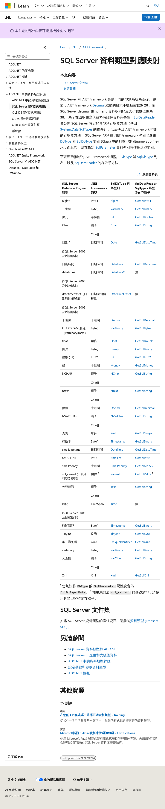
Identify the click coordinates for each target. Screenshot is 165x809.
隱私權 (73, 790)
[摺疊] (44, 47)
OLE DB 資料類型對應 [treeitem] (26, 112)
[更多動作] (156, 47)
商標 (136, 790)
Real (113, 433)
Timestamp (118, 441)
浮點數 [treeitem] (16, 131)
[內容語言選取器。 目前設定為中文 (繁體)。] (17, 779)
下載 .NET (150, 17)
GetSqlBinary (143, 209)
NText (114, 391)
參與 (61, 790)
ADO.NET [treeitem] (15, 64)
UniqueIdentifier (121, 542)
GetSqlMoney (144, 365)
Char (114, 225)
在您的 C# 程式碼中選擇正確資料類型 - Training (92, 715)
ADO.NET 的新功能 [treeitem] (21, 70)
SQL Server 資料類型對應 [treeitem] (29, 106)
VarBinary (117, 209)
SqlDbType (84, 141)
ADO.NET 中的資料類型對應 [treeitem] (30, 100)
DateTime (117, 264)
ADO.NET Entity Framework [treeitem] (27, 155)
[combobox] (27, 56)
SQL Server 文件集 (76, 83)
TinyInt (115, 534)
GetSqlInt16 (142, 458)
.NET (75, 47)
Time (114, 504)
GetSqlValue (143, 474)
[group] (110, 379)
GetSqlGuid (142, 542)
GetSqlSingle (143, 433)
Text (113, 487)
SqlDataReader (145, 117)
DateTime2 (118, 272)
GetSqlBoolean (144, 217)
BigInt (114, 201)
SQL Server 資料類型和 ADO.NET (93, 649)
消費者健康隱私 (96, 790)
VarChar (116, 558)
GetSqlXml (142, 575)
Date (114, 242)
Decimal (98, 105)
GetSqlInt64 (143, 201)
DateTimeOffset (121, 294)
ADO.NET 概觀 (79, 673)
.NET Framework (93, 47)
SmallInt (116, 458)
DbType (65, 141)
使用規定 (121, 790)
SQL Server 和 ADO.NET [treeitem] (24, 161)
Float (114, 341)
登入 (157, 5)
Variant (115, 474)
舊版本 (30, 790)
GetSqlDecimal (144, 320)
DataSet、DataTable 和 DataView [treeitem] (24, 170)
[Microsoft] (8, 6)
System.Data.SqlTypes (76, 129)
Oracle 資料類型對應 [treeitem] (26, 125)
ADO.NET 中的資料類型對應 (89, 661)
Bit (112, 217)
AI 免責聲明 (13, 790)
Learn (63, 47)
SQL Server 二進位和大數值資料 (92, 655)
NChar (115, 373)
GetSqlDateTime (145, 242)
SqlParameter (105, 147)
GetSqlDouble (144, 341)
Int (112, 357)
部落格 (44, 790)
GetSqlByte (142, 534)
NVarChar (117, 416)
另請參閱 (70, 88)
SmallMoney (119, 466)
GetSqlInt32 (143, 357)
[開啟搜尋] (148, 6)
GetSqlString (143, 225)
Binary (115, 349)
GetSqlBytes (143, 328)
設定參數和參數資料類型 (87, 667)
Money (115, 365)
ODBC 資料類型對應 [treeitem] (25, 119)
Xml (113, 575)
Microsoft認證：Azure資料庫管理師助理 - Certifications (97, 733)
